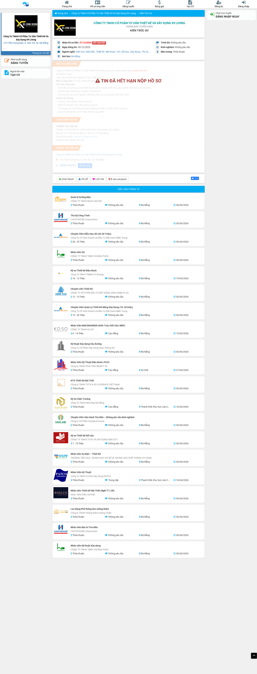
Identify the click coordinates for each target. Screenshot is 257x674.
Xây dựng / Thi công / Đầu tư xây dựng (150, 51)
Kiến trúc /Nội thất (85, 51)
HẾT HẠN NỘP (99, 43)
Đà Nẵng (75, 56)
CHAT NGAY (66, 179)
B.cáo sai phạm (118, 179)
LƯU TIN (98, 179)
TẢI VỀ (83, 179)
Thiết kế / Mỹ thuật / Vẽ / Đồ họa (112, 51)
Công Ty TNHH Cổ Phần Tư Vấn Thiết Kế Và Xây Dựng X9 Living (103, 13)
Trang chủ (61, 13)
